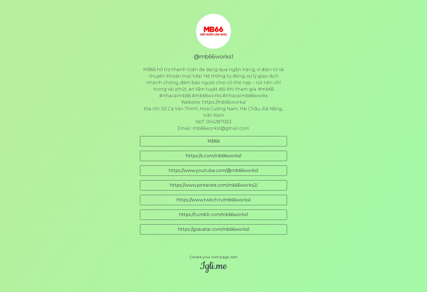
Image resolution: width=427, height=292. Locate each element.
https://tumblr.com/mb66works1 (213, 214)
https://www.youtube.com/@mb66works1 (213, 170)
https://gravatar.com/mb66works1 (213, 229)
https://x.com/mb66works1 (214, 155)
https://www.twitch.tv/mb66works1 (213, 199)
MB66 (214, 141)
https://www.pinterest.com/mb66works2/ (214, 185)
